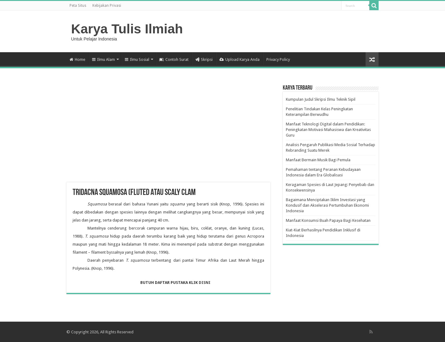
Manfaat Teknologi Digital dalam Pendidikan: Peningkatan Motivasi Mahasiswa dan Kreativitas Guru (328, 129)
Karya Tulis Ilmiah (127, 28)
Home (77, 59)
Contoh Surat (174, 59)
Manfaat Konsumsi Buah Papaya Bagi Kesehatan (328, 220)
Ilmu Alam (103, 59)
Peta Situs (78, 5)
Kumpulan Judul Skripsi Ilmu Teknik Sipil (320, 99)
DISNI (205, 282)
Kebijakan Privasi (106, 5)
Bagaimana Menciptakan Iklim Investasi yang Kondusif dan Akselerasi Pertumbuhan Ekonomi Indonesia (327, 205)
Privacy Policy (278, 59)
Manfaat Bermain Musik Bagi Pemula (318, 160)
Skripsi (204, 59)
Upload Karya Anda (239, 59)
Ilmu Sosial (137, 59)
